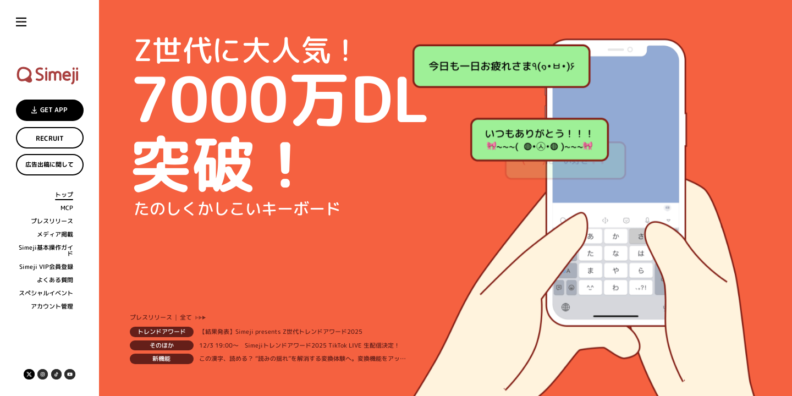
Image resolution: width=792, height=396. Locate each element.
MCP (67, 208)
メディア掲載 (55, 235)
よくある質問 (55, 280)
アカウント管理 (52, 307)
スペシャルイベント (46, 293)
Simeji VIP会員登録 (46, 267)
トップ (64, 195)
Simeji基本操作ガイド (46, 250)
